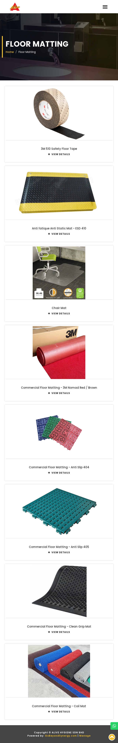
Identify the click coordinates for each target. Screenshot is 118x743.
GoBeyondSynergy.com (61, 735)
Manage (85, 735)
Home (10, 52)
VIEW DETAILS (59, 154)
